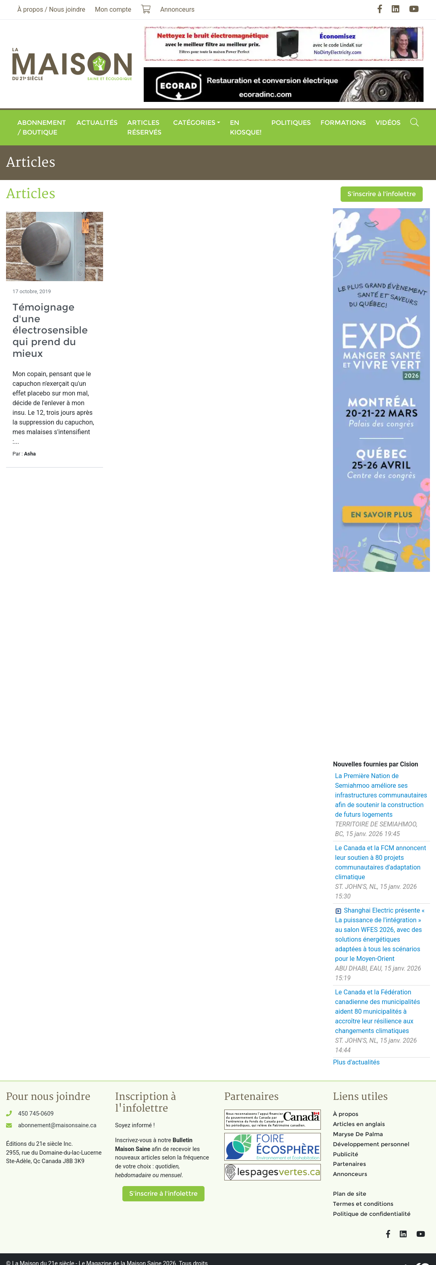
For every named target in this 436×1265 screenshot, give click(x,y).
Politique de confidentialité (372, 1213)
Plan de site (349, 1193)
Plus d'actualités (356, 1062)
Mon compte (113, 9)
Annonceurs (350, 1174)
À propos (345, 1114)
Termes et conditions (363, 1203)
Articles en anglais (359, 1124)
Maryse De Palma (358, 1134)
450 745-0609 (36, 1113)
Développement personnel (371, 1144)
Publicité (345, 1154)
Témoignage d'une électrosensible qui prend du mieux (50, 330)
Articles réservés (144, 127)
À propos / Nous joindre (51, 9)
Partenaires (349, 1164)
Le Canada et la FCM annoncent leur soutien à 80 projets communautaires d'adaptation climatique (380, 862)
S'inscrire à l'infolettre (381, 194)
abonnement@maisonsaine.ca (57, 1125)
